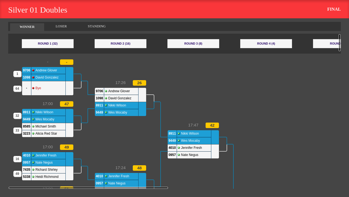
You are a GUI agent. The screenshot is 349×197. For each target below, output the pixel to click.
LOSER (61, 26)
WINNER (27, 27)
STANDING (97, 26)
